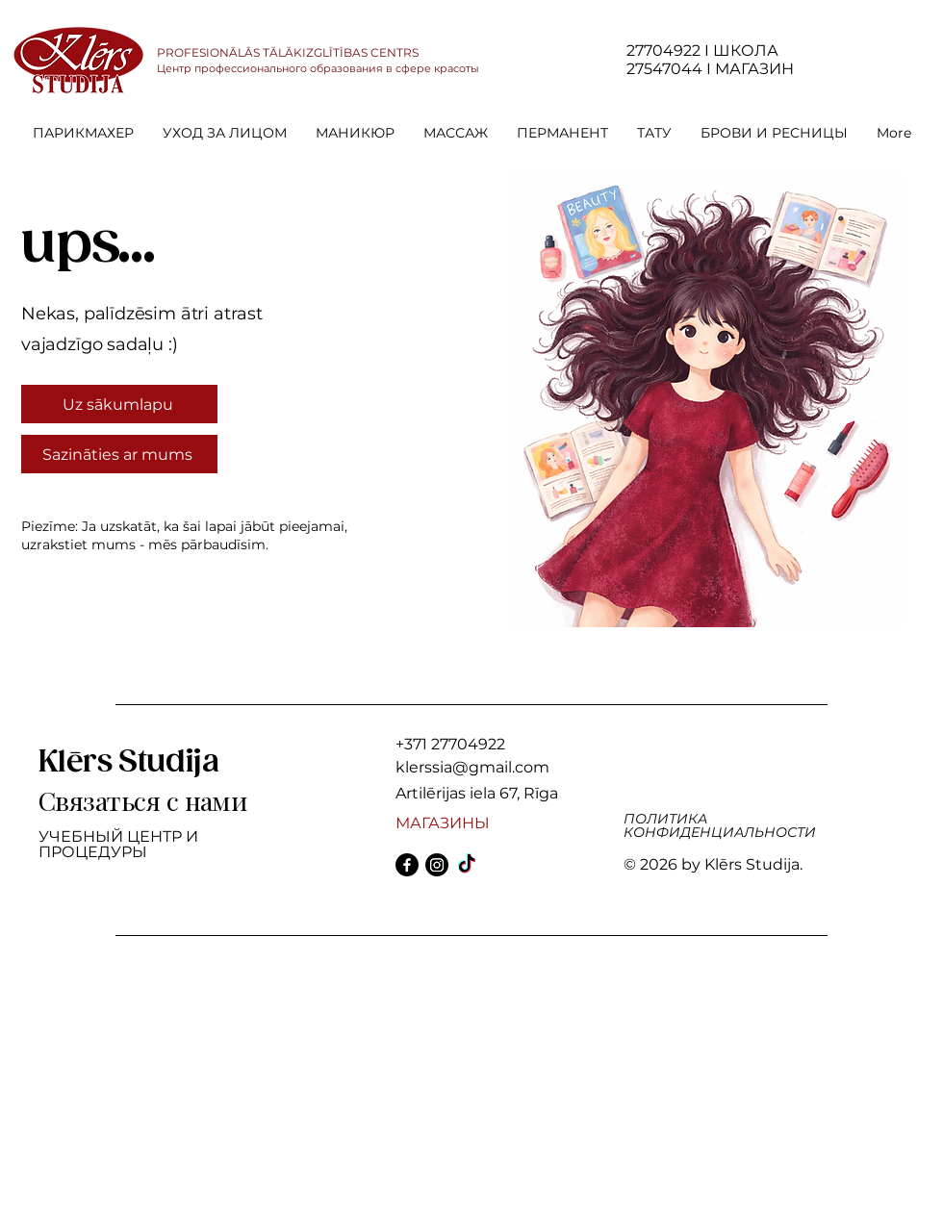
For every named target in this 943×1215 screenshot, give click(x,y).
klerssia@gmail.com (472, 767)
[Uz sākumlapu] (119, 404)
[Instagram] (436, 864)
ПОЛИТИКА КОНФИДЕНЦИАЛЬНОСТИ (720, 825)
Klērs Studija (128, 763)
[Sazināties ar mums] (119, 454)
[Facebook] (407, 864)
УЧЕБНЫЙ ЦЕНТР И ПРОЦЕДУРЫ (118, 844)
